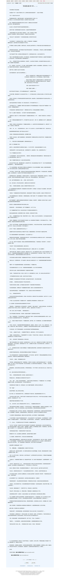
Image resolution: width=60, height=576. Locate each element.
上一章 (27, 559)
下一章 (33, 559)
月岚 (36, 6)
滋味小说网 (9, 3)
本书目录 (30, 559)
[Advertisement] (45, 29)
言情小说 (13, 3)
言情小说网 (31, 574)
